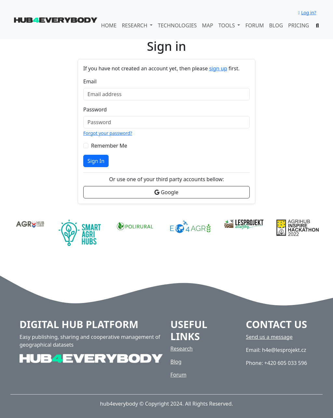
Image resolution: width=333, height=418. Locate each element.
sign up (218, 68)
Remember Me (109, 145)
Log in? (307, 12)
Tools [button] (227, 25)
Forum (254, 25)
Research (181, 348)
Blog (276, 25)
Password (95, 109)
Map (207, 25)
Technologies (177, 25)
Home (109, 25)
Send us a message (269, 336)
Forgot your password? (107, 133)
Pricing (298, 25)
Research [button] (135, 25)
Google (166, 192)
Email (90, 81)
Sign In (95, 161)
